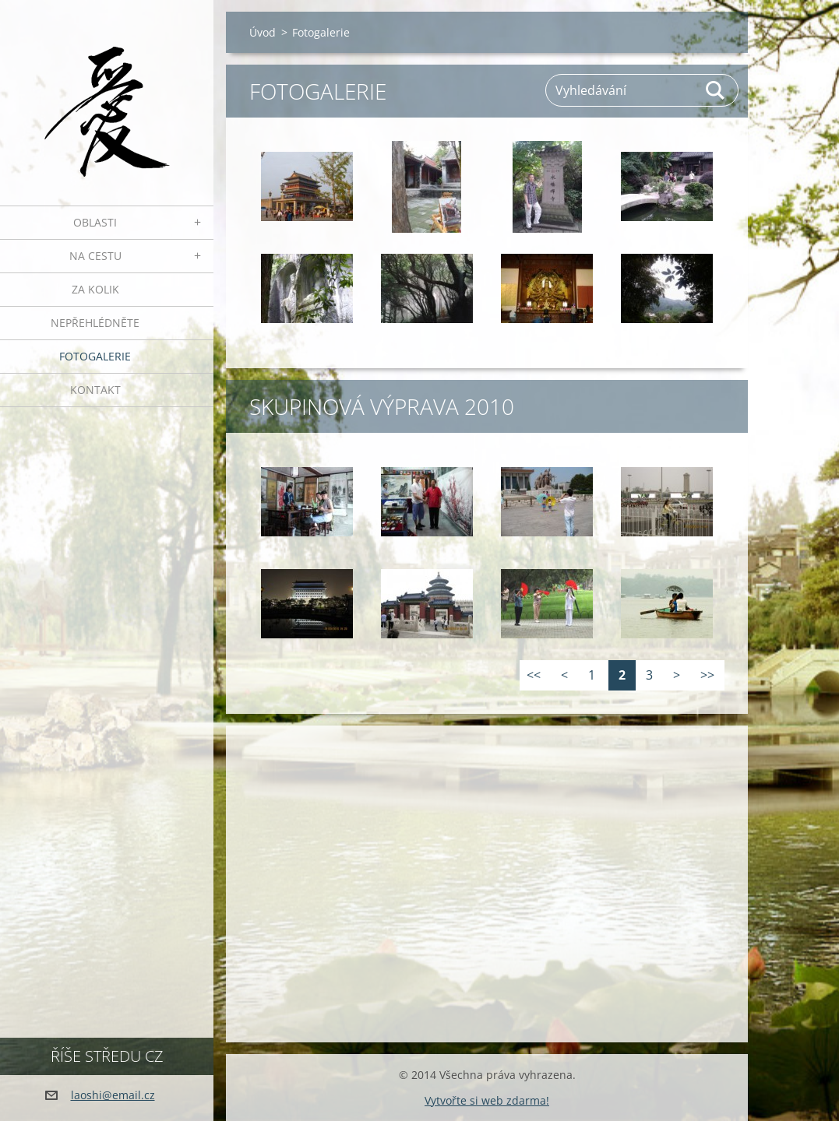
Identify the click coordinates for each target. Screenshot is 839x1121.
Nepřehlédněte (95, 322)
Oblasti (95, 222)
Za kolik (95, 289)
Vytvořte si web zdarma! (487, 1100)
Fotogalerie (95, 356)
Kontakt (95, 389)
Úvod (262, 32)
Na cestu (95, 255)
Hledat (716, 90)
